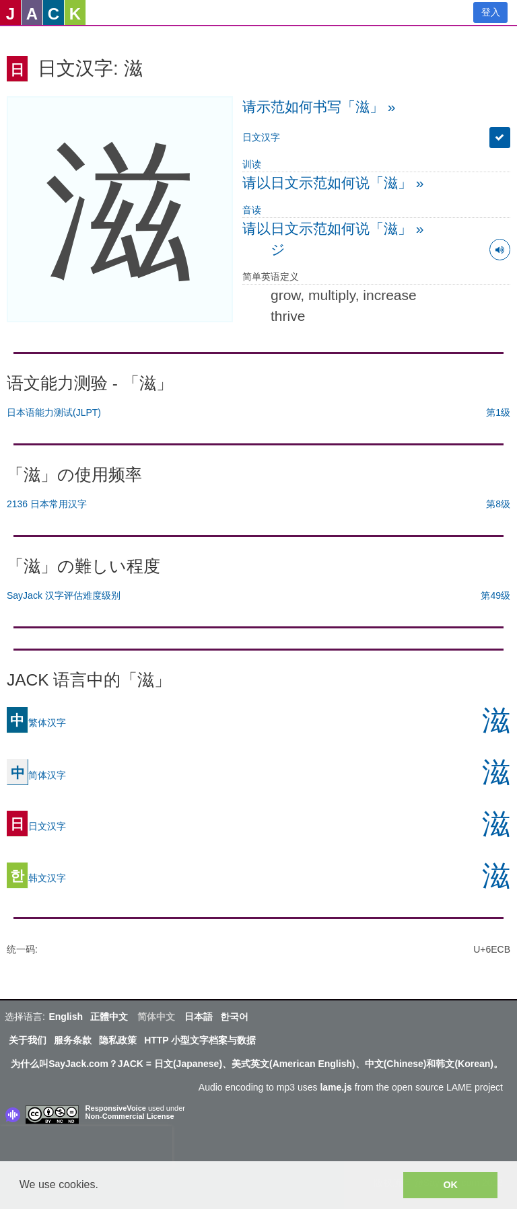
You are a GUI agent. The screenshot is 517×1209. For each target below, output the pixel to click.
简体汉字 (36, 774)
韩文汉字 (36, 877)
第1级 (498, 412)
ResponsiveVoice (115, 1108)
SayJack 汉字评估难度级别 (63, 595)
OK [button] (450, 1184)
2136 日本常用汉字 (47, 504)
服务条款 (73, 1040)
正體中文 (109, 1016)
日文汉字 (261, 137)
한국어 (234, 1016)
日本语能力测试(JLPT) (54, 412)
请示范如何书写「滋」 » (319, 106)
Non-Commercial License (129, 1116)
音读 (251, 210)
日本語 (198, 1016)
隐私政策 (118, 1040)
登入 (490, 12)
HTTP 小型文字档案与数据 (200, 1040)
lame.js (335, 1087)
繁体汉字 (36, 722)
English (65, 1016)
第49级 (495, 595)
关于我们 (27, 1040)
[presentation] (86, 1146)
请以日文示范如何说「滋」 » (333, 182)
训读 (251, 164)
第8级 (498, 504)
